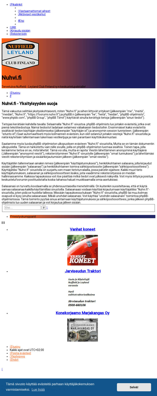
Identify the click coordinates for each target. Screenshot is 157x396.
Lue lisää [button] (38, 389)
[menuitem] (34, 11)
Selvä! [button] (134, 387)
